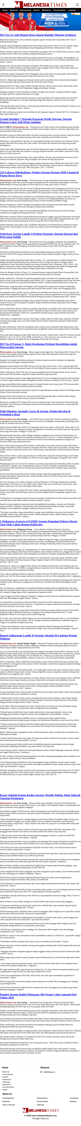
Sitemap (40, 1107)
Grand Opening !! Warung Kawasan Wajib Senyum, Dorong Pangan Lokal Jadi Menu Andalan (36, 123)
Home (5, 10)
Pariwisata (6, 1087)
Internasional (25, 10)
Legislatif (72, 10)
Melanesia (46, 10)
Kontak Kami (42, 1101)
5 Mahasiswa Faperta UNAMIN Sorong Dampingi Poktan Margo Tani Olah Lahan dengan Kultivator (38, 526)
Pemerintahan (59, 10)
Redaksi (73, 1104)
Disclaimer (74, 1101)
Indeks (4, 1092)
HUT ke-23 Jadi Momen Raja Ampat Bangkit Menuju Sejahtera (38, 37)
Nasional (13, 10)
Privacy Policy (42, 1104)
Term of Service (8, 1107)
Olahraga (6, 1085)
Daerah (36, 10)
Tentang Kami (8, 1101)
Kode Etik (6, 1104)
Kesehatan (6, 1082)
